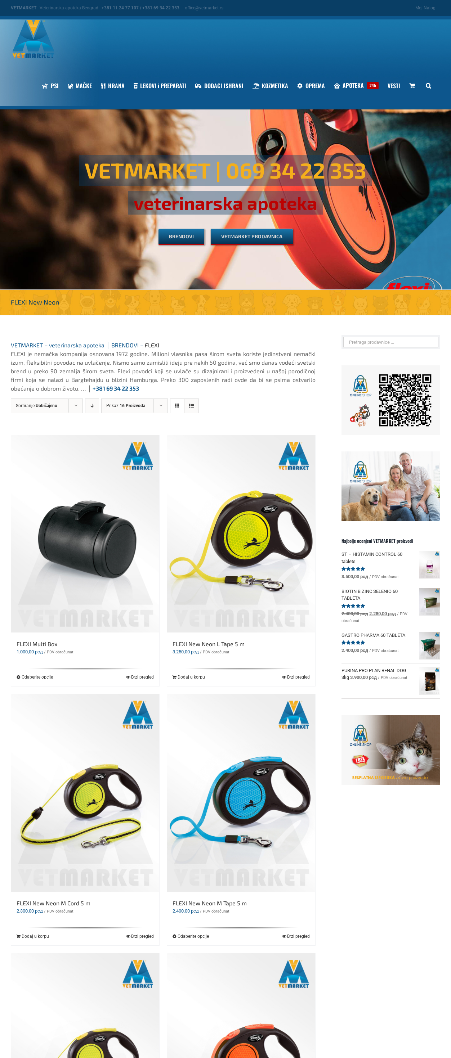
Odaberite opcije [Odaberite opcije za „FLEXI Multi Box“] (37, 677)
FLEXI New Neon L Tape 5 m (209, 643)
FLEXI (152, 345)
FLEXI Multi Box (37, 643)
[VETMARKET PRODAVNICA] (252, 236)
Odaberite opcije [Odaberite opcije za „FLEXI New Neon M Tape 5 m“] (193, 936)
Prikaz (125, 405)
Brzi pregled (142, 677)
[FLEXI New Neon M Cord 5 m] (85, 792)
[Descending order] (92, 406)
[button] (428, 85)
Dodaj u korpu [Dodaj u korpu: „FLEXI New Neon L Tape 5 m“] (191, 677)
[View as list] (191, 406)
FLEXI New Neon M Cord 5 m (53, 903)
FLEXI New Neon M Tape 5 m (210, 903)
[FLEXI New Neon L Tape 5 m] (241, 533)
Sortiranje (36, 405)
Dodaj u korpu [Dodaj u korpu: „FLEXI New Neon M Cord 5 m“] (35, 936)
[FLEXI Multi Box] (85, 533)
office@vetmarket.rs (204, 7)
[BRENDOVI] (181, 236)
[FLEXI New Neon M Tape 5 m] (241, 792)
